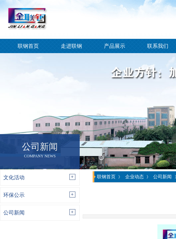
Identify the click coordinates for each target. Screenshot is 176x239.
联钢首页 (28, 46)
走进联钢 (71, 46)
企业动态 (134, 176)
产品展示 (114, 46)
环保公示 (14, 195)
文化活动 (14, 177)
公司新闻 (14, 212)
